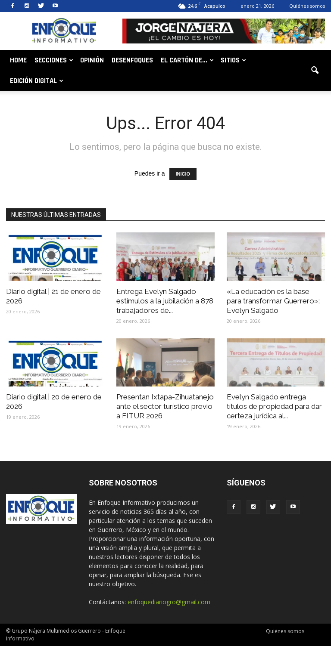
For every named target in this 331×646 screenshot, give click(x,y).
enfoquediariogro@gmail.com (169, 602)
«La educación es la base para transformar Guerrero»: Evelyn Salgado (273, 301)
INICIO (183, 173)
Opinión (92, 60)
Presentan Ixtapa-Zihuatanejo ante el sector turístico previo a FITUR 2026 (165, 406)
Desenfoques (132, 60)
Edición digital (36, 81)
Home (18, 60)
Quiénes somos (307, 6)
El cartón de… (187, 60)
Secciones (53, 60)
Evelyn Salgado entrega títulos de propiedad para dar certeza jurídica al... (274, 406)
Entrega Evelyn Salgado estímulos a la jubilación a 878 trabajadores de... (164, 301)
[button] (314, 70)
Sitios (233, 60)
